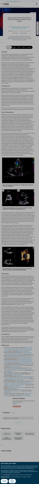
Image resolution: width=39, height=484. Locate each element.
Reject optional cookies (12, 481)
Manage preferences (5, 476)
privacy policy (7, 474)
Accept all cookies (4, 481)
